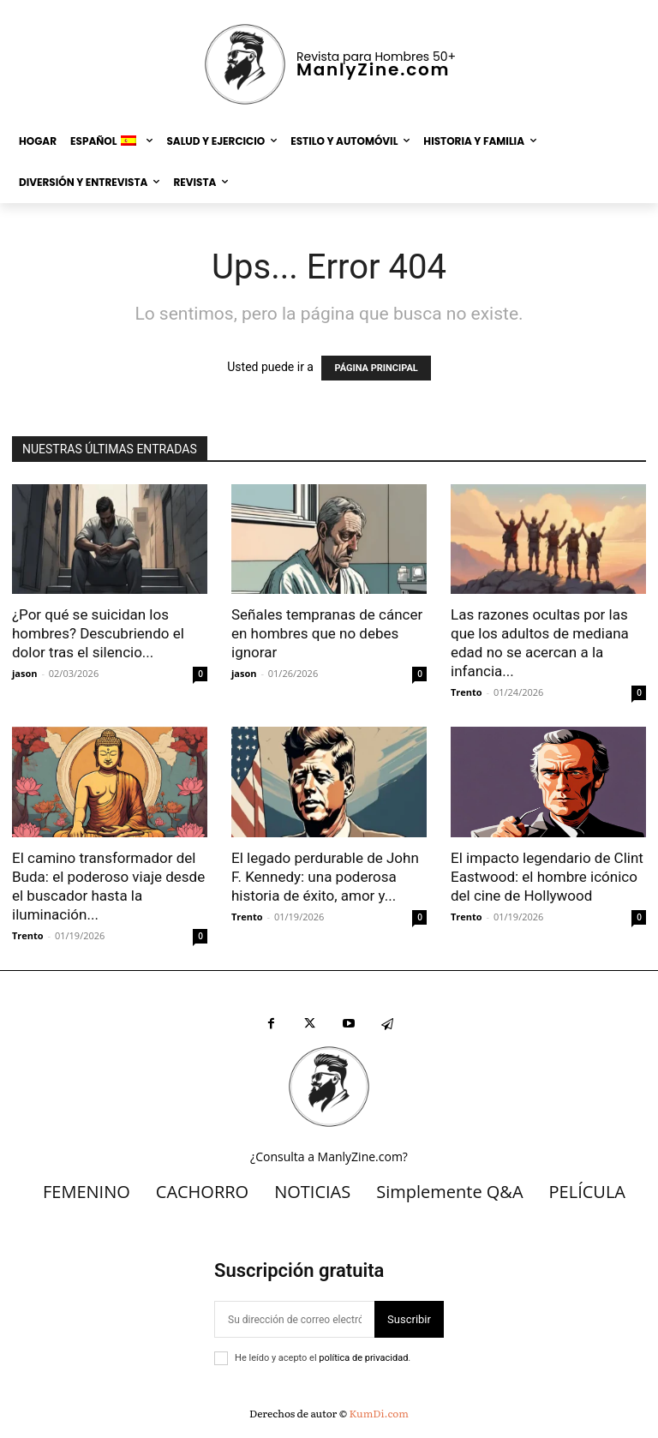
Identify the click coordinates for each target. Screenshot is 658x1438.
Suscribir (409, 1319)
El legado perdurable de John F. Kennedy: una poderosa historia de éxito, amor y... (325, 876)
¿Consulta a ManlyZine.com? (329, 1156)
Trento (466, 692)
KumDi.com (379, 1413)
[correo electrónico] (294, 1319)
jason (25, 673)
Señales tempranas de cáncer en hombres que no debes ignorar (326, 633)
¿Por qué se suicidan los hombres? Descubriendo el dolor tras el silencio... (98, 633)
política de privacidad (363, 1357)
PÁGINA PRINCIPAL (375, 368)
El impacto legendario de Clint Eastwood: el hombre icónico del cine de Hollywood (547, 876)
